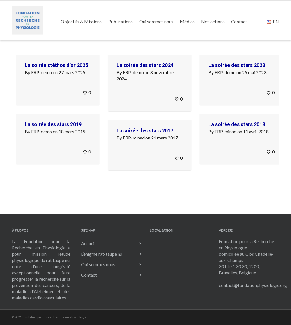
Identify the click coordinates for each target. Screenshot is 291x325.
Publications (120, 21)
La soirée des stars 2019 (53, 124)
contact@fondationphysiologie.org (253, 285)
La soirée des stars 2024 (145, 65)
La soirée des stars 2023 (236, 65)
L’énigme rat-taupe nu (101, 254)
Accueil (88, 243)
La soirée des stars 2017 (145, 131)
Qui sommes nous (156, 21)
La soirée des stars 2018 (236, 124)
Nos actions (213, 21)
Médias (187, 21)
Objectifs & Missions (81, 21)
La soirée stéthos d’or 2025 (56, 65)
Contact (239, 21)
